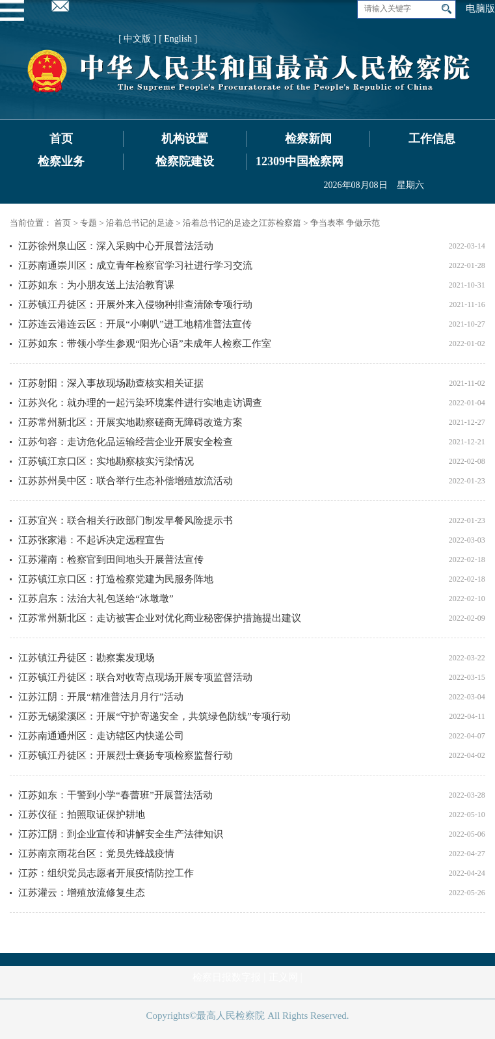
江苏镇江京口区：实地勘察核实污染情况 (106, 461)
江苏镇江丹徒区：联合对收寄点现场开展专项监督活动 (135, 677)
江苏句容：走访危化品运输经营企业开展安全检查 (125, 442)
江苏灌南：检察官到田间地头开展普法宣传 (111, 559)
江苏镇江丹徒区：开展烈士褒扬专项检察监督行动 (125, 755)
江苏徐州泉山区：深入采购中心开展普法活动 (115, 246)
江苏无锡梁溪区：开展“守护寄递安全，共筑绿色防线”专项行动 (154, 716)
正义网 (283, 977)
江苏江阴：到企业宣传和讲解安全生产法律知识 (120, 834)
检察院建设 (184, 161)
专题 (88, 223)
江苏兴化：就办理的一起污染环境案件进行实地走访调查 (140, 403)
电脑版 (480, 8)
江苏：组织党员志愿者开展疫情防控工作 (106, 873)
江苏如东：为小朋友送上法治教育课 (96, 285)
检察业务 (61, 161)
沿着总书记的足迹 (140, 223)
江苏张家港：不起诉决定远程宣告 (91, 540)
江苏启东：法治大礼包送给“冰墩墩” (95, 598)
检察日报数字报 (227, 977)
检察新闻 (308, 138)
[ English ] (178, 39)
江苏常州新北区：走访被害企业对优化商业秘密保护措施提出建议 (159, 618)
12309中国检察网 (299, 161)
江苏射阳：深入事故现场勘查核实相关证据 (111, 383)
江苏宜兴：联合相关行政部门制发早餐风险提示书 (125, 520)
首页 (61, 138)
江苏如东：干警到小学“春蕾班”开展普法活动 (115, 795)
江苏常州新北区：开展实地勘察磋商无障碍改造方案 (130, 422)
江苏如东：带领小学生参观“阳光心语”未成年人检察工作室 (144, 343)
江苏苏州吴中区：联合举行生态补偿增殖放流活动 (125, 481)
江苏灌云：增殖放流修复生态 (81, 892)
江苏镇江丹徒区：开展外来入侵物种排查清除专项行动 (135, 304)
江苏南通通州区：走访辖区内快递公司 (101, 736)
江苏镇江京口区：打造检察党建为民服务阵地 (115, 579)
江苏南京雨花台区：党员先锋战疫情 (96, 853)
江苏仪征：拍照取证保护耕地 (81, 814)
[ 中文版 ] (137, 39)
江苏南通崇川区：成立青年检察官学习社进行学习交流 (135, 265)
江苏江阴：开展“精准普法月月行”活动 (100, 697)
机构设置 (184, 138)
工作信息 (431, 138)
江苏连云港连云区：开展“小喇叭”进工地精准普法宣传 (134, 324)
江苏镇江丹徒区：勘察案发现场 (86, 658)
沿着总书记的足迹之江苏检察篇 (242, 223)
